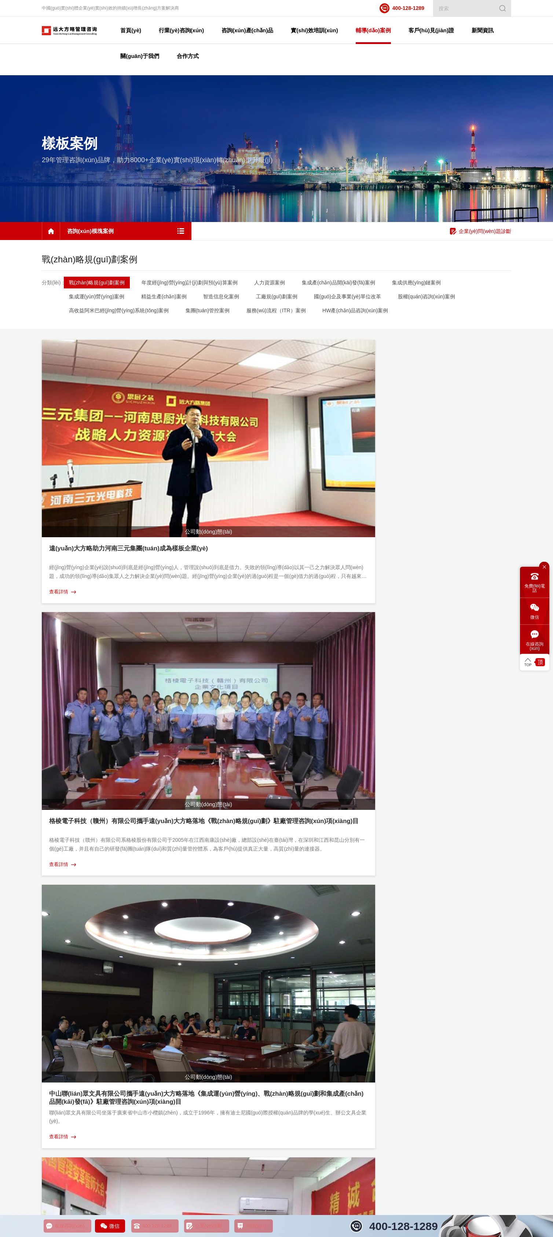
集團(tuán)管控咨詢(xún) (68, 1106)
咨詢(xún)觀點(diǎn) (497, 1018)
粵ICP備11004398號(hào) (186, 1187)
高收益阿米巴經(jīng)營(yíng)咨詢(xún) (82, 1128)
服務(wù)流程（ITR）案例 (280, 312)
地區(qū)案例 (330, 996)
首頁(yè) (142, 30)
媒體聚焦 (485, 1040)
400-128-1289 (402, 8)
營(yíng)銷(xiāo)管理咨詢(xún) (73, 1007)
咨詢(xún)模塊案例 (336, 1018)
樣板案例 (326, 985)
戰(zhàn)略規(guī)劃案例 (97, 284)
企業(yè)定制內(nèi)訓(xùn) (199, 1040)
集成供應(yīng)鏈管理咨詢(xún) (75, 1018)
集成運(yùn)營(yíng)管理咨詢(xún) (78, 1095)
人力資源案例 (273, 284)
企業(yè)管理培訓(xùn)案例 (345, 1029)
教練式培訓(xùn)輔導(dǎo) (199, 1007)
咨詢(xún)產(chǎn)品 (64, 970)
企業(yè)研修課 (187, 985)
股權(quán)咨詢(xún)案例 (436, 298)
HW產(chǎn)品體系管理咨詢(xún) (77, 1062)
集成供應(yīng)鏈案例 (424, 284)
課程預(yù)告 (489, 985)
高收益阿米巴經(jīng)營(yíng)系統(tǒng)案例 (119, 312)
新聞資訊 (485, 970)
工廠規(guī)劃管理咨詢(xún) (71, 1051)
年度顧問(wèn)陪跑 (191, 1018)
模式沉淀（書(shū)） (416, 1040)
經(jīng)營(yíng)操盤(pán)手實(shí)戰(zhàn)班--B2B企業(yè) (234, 996)
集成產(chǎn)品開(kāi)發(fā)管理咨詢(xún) (86, 1029)
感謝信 (401, 1029)
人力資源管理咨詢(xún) (66, 985)
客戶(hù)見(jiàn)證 (413, 970)
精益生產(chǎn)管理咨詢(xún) (73, 996)
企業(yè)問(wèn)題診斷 (480, 233)
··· (254, 854)
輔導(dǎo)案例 (331, 970)
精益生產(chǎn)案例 (165, 298)
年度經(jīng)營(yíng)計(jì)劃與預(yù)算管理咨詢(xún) (96, 1073)
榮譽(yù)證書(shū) (413, 1018)
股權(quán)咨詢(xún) (63, 1040)
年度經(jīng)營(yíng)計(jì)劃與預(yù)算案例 (191, 284)
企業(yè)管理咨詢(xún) (432, 1159)
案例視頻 (403, 985)
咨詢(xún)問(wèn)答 (496, 1029)
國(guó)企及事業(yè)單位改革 (355, 298)
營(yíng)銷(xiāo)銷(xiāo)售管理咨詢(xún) (356, 1159)
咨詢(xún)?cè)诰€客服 (482, 918)
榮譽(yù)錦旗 (407, 1007)
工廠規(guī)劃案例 (282, 298)
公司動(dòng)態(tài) (496, 996)
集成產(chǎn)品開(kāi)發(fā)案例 (344, 284)
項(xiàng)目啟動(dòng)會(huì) (425, 1051)
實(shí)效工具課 (188, 1029)
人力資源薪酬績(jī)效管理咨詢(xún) (269, 1159)
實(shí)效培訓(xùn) (191, 970)
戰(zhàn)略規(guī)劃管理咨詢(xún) (78, 1084)
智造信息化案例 (225, 298)
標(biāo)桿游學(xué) (192, 1051)
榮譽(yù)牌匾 (407, 996)
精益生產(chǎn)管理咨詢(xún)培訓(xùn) (117, 1159)
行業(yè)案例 (330, 1007)
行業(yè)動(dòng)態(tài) (500, 1007)
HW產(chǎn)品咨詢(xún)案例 (361, 312)
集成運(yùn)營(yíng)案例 (97, 298)
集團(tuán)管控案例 (209, 312)
